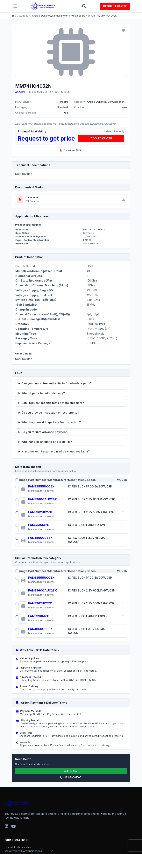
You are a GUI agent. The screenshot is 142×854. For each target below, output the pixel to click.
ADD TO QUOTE (101, 138)
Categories (23, 15)
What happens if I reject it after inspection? (51, 422)
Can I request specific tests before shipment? (52, 402)
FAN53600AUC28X (42, 499)
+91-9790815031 (71, 777)
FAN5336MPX (38, 525)
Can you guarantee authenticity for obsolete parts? (56, 383)
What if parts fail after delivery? (43, 393)
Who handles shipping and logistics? (46, 441)
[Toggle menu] (15, 6)
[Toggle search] (84, 6)
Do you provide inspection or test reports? (50, 412)
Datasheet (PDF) (71, 150)
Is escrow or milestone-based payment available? (55, 451)
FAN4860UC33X (40, 538)
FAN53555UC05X (41, 486)
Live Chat (71, 771)
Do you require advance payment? (44, 432)
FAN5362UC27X (40, 512)
